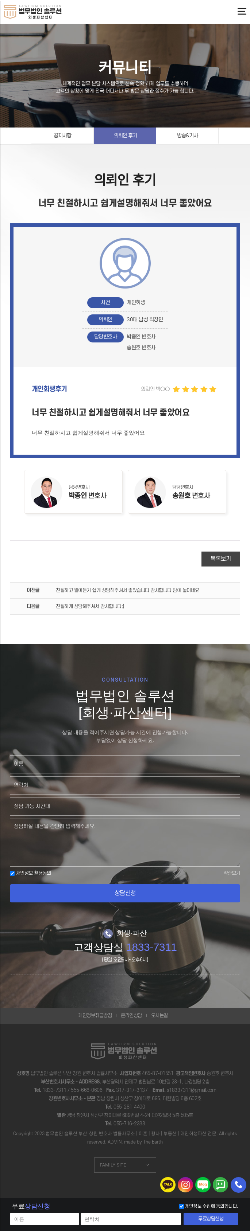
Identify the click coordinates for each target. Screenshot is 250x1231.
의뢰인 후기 (125, 136)
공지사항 (62, 136)
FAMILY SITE (113, 1165)
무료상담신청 (210, 1219)
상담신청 (125, 893)
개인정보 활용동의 (30, 873)
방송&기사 (187, 136)
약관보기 (231, 873)
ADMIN (115, 1142)
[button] (125, 432)
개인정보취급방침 (95, 1015)
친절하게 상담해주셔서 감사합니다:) (90, 606)
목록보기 (221, 559)
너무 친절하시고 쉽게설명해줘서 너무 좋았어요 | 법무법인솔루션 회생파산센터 (33, 11)
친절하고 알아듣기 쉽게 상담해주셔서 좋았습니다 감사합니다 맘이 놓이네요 (127, 590)
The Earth (153, 1142)
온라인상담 (131, 1015)
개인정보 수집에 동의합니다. (211, 1206)
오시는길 (159, 1015)
